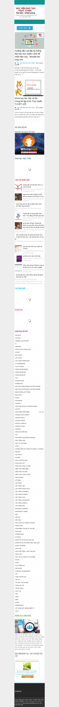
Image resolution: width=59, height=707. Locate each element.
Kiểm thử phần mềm (21, 469)
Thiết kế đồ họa (20, 577)
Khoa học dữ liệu (21, 460)
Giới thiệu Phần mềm (22, 412)
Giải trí (17, 409)
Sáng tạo (18, 554)
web (16, 599)
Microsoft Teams (21, 511)
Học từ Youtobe (21, 443)
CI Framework (20, 363)
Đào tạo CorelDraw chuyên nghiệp (27, 386)
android (18, 346)
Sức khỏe (18, 568)
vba (16, 594)
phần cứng (19, 525)
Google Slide (20, 426)
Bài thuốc (18, 355)
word (17, 602)
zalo (17, 611)
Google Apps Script (22, 415)
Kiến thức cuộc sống (22, 474)
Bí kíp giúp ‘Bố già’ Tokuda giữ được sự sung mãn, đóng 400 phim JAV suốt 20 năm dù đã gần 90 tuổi (33, 225)
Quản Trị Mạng (20, 545)
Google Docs (20, 417)
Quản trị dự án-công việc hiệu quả (27, 542)
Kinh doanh (19, 477)
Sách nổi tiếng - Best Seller (25, 551)
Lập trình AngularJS (22, 488)
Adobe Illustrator (22, 341)
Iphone (17, 457)
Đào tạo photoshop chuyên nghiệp (27, 389)
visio (17, 596)
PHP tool (18, 531)
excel (17, 397)
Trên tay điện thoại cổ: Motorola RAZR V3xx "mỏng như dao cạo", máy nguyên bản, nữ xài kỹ (29, 237)
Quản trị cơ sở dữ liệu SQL (24, 540)
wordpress (19, 605)
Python (18, 537)
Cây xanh (18, 358)
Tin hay (17, 579)
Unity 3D (18, 591)
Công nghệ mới (20, 372)
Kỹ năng (18, 480)
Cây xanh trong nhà (22, 361)
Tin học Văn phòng (21, 582)
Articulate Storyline (23, 349)
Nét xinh (18, 520)
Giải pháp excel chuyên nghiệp (26, 406)
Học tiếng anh (20, 440)
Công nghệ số (20, 375)
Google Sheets (20, 423)
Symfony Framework (22, 571)
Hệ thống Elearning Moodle (25, 437)
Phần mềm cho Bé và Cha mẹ (25, 528)
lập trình (18, 483)
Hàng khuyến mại (21, 432)
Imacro (17, 452)
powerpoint (19, 534)
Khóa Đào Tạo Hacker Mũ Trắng (25, 132)
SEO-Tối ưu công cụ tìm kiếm (25, 557)
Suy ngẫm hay (20, 565)
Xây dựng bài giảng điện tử (24, 608)
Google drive (20, 420)
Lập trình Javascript (22, 500)
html (17, 446)
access (17, 338)
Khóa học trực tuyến (23, 466)
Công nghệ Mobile (21, 369)
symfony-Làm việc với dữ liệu (32, 256)
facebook (18, 400)
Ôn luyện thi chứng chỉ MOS (25, 523)
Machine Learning (21, 508)
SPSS (17, 562)
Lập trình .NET (20, 486)
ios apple (18, 454)
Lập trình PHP (20, 506)
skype (17, 560)
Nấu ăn (17, 517)
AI (15, 343)
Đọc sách (18, 395)
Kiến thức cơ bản (21, 471)
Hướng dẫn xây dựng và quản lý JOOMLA (29, 449)
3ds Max (18, 335)
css (16, 378)
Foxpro (18, 403)
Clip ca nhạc (19, 366)
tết (16, 574)
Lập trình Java (20, 497)
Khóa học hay (20, 463)
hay (16, 434)
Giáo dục (24, 28)
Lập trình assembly (22, 491)
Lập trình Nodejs (21, 503)
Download (19, 383)
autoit (17, 352)
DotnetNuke (19, 380)
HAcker (18, 429)
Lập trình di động (21, 494)
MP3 (16, 514)
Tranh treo (19, 588)
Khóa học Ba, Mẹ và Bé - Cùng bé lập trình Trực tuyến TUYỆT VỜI (28, 101)
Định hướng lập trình (23, 392)
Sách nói (18, 548)
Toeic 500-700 (19, 585)
